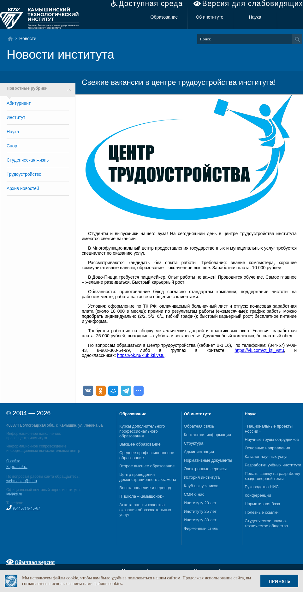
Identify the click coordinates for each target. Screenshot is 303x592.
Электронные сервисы (205, 468)
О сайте (13, 461)
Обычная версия (35, 562)
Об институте (209, 17)
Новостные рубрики (27, 88)
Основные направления (267, 448)
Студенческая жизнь (28, 160)
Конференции (258, 495)
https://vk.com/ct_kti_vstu (259, 350)
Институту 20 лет (200, 502)
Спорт (13, 145)
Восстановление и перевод (145, 487)
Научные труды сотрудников (272, 439)
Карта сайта (16, 467)
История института (202, 477)
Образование (164, 17)
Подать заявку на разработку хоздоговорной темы (272, 476)
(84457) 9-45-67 (26, 508)
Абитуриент (19, 103)
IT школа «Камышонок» (141, 496)
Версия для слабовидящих (252, 3)
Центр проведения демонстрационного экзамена (147, 477)
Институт (16, 117)
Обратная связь (199, 426)
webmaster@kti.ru (21, 481)
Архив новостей (23, 188)
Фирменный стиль (201, 528)
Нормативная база (262, 503)
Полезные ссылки (261, 512)
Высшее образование (140, 444)
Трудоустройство (24, 174)
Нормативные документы (208, 460)
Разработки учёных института (273, 465)
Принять (279, 581)
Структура (194, 443)
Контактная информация (207, 434)
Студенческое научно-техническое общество (266, 523)
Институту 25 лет (200, 511)
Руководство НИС (262, 486)
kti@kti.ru (14, 494)
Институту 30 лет (200, 520)
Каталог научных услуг (266, 456)
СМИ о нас (194, 494)
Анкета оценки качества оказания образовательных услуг (145, 509)
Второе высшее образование (147, 466)
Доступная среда (151, 3)
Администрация (199, 451)
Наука (255, 17)
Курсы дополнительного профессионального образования (142, 431)
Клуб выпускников (201, 485)
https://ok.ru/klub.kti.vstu (140, 355)
